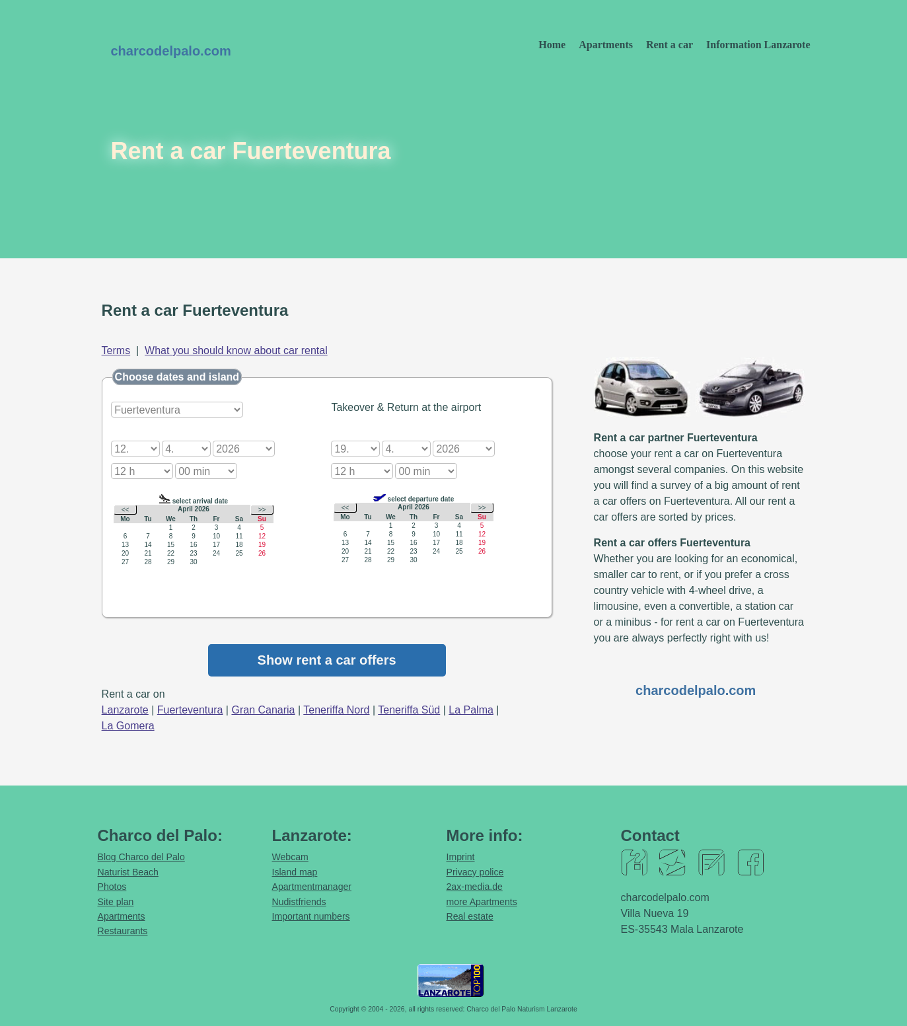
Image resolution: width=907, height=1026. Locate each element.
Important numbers (311, 916)
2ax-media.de (475, 886)
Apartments (606, 44)
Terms (116, 350)
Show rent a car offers (327, 660)
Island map (295, 872)
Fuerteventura (190, 709)
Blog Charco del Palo (141, 857)
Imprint (461, 857)
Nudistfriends (299, 902)
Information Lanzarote (758, 44)
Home (551, 44)
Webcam (290, 857)
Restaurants (123, 931)
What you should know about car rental (236, 350)
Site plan (116, 902)
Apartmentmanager (312, 886)
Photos (112, 886)
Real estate (470, 916)
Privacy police (475, 872)
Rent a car (669, 44)
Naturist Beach (128, 872)
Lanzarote (125, 709)
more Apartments (482, 902)
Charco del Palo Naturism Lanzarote (521, 1009)
